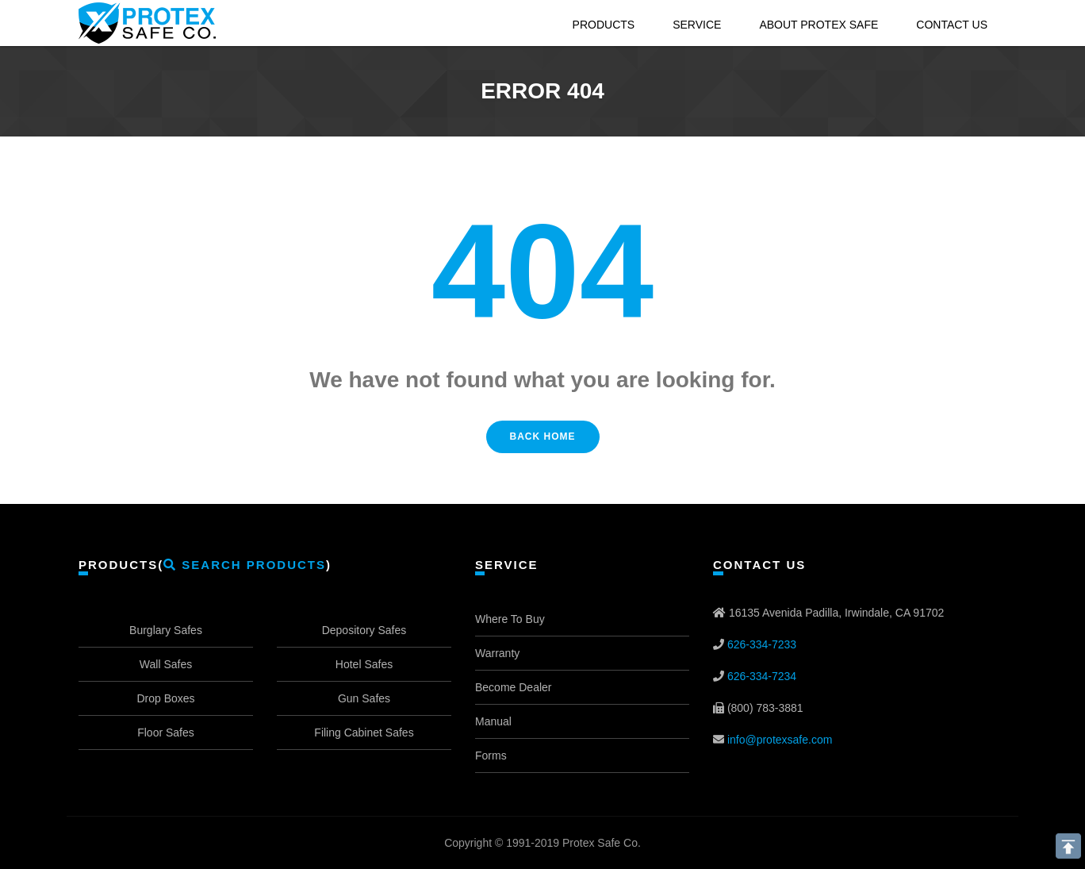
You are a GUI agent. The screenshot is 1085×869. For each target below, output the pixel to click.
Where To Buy (510, 619)
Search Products (244, 564)
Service (697, 24)
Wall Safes (166, 664)
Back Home (543, 436)
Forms (491, 755)
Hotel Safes (364, 664)
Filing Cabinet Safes (363, 732)
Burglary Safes (165, 630)
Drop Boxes (165, 698)
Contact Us (951, 24)
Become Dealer (513, 687)
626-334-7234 (761, 676)
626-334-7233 (761, 644)
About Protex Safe (818, 24)
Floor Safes (165, 732)
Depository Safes (364, 630)
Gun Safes (364, 698)
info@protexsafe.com (780, 739)
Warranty (497, 653)
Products (604, 24)
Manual (493, 721)
